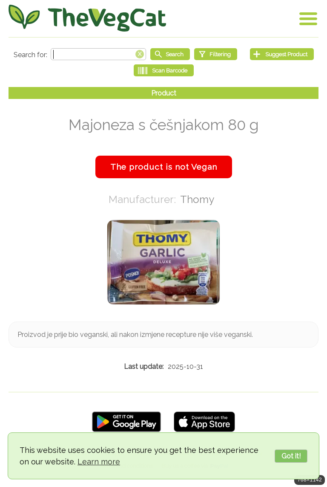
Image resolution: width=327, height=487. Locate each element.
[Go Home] (87, 18)
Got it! (291, 456)
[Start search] (170, 54)
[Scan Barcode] (164, 70)
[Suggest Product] (282, 54)
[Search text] (98, 54)
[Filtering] (215, 54)
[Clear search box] (139, 53)
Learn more (98, 461)
